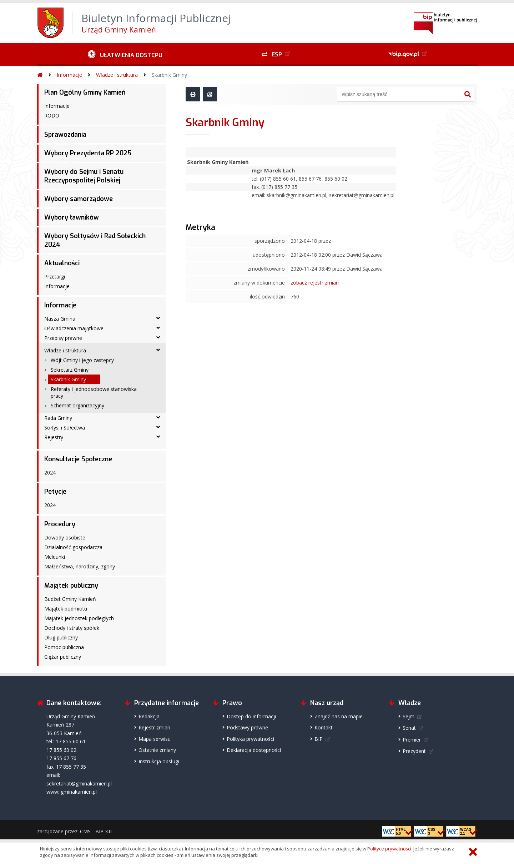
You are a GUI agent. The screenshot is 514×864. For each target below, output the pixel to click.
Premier (412, 739)
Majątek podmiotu (65, 608)
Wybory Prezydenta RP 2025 (87, 153)
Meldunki (54, 556)
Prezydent (414, 751)
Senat (409, 727)
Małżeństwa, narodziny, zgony (79, 566)
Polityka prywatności (250, 738)
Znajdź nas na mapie (338, 716)
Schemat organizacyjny (77, 405)
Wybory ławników (71, 217)
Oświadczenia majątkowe (74, 328)
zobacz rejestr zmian (315, 282)
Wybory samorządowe (78, 199)
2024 (50, 472)
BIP (318, 738)
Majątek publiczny (71, 585)
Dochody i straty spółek (71, 627)
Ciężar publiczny (62, 656)
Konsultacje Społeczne (78, 459)
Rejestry (53, 437)
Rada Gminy (58, 418)
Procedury (59, 524)
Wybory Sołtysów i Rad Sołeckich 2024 (95, 240)
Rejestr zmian (154, 727)
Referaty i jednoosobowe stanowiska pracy (94, 392)
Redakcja (149, 716)
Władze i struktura (117, 74)
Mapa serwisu (154, 738)
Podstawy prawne (247, 727)
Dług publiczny (61, 637)
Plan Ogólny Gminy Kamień (85, 92)
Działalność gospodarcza (73, 547)
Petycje (55, 491)
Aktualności (62, 263)
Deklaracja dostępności (254, 750)
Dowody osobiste (64, 537)
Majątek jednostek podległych (79, 618)
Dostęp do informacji (251, 716)
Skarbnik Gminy (169, 74)
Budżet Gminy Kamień (70, 599)
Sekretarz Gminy (70, 369)
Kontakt (323, 727)
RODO (51, 115)
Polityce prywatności (389, 848)
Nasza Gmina (59, 318)
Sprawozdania (65, 134)
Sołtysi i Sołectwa (64, 427)
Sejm (408, 716)
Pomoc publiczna (64, 647)
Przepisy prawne (63, 338)
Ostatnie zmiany (157, 750)
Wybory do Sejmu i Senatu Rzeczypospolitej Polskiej (84, 176)
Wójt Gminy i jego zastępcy (82, 360)
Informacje (69, 74)
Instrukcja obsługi (158, 761)
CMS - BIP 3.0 (96, 831)
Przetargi (54, 276)
